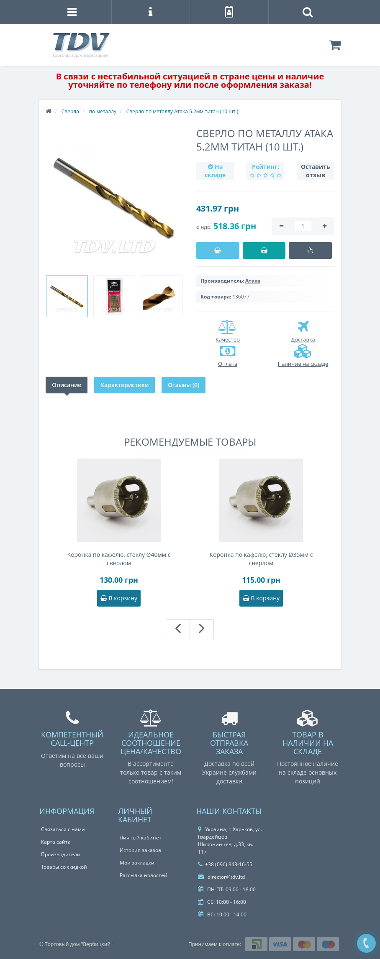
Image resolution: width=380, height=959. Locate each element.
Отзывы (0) (183, 385)
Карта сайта (56, 841)
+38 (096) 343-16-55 (225, 864)
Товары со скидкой (64, 866)
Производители (60, 854)
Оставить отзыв (315, 171)
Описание (66, 385)
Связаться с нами (63, 829)
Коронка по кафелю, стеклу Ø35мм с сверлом (261, 559)
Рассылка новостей (143, 875)
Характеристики (124, 385)
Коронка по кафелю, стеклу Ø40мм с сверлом (119, 559)
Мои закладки (137, 862)
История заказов (140, 850)
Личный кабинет (141, 837)
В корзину (118, 598)
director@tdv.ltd (221, 876)
